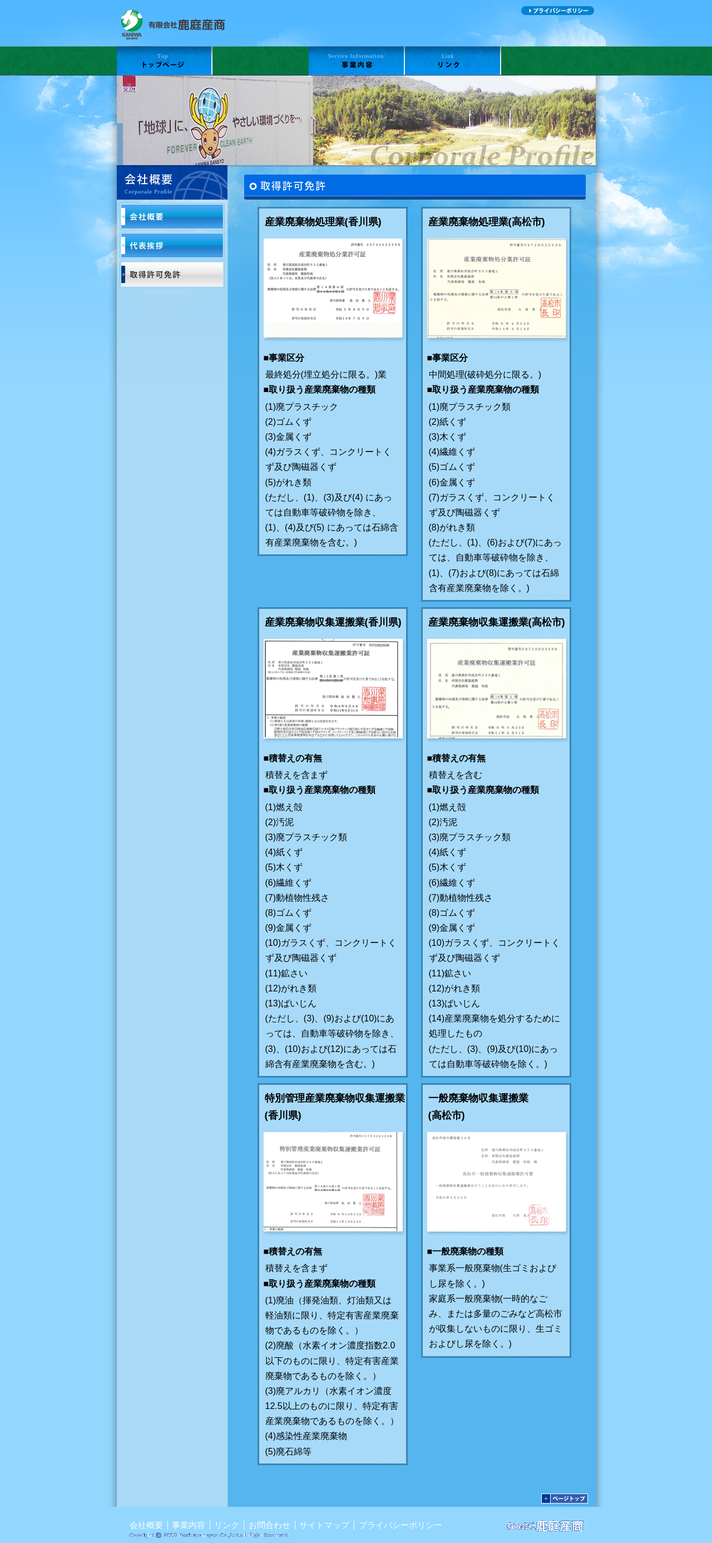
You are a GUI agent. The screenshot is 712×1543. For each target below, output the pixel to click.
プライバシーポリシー (557, 10)
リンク (453, 61)
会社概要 (260, 61)
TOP (164, 61)
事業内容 (357, 61)
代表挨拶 (172, 245)
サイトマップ (491, 10)
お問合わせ (548, 61)
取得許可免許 (172, 274)
